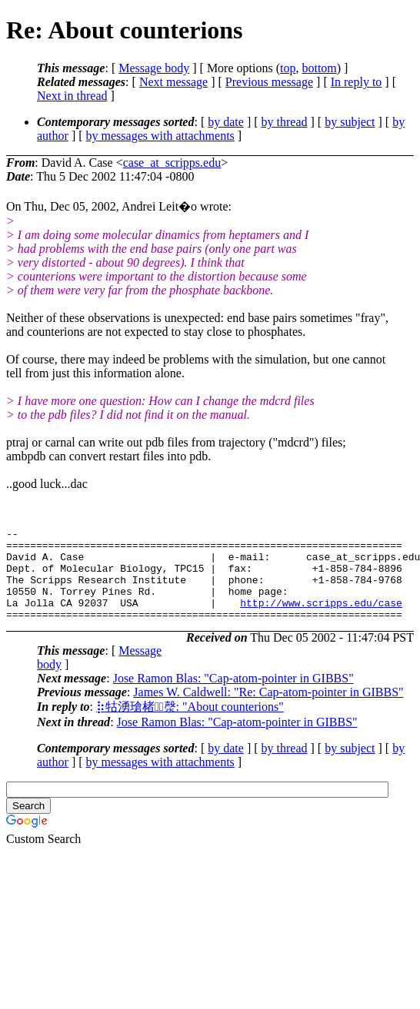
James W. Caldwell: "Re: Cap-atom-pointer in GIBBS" (268, 710)
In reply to (356, 81)
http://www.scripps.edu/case (321, 619)
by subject (350, 121)
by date (226, 121)
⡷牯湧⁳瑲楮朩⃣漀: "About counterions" (190, 725)
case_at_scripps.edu (172, 162)
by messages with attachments (160, 135)
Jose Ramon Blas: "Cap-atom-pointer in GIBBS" (233, 696)
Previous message (269, 81)
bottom (319, 68)
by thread (285, 121)
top (287, 68)
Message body (153, 68)
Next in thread (72, 95)
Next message (173, 81)
